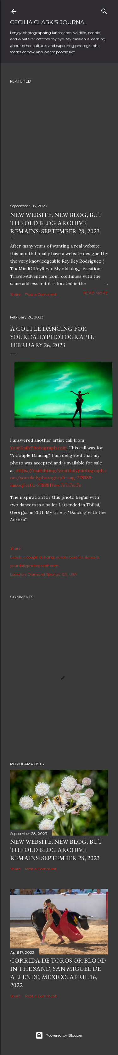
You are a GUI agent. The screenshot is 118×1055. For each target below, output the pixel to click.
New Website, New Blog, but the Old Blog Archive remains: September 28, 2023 (56, 223)
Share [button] (15, 294)
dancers (92, 557)
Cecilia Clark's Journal (48, 22)
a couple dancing (38, 557)
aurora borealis (69, 557)
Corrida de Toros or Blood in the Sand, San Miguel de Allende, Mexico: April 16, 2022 (58, 972)
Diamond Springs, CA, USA (52, 574)
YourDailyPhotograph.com (38, 448)
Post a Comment (41, 294)
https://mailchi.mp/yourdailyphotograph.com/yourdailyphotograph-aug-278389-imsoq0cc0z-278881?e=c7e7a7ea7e (58, 478)
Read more (95, 293)
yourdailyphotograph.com (34, 565)
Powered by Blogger (59, 1035)
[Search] (104, 10)
